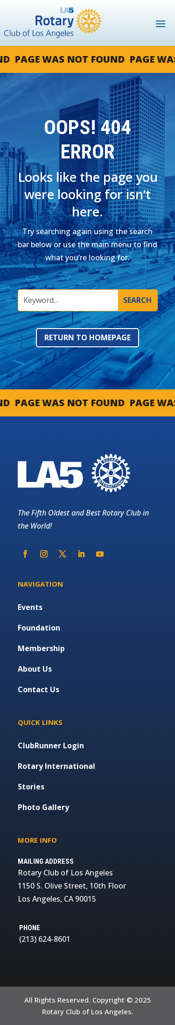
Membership (41, 648)
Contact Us (38, 689)
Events (30, 607)
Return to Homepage (87, 337)
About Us (35, 669)
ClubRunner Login (51, 745)
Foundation (39, 628)
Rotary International (56, 766)
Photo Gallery (43, 807)
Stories (31, 786)
